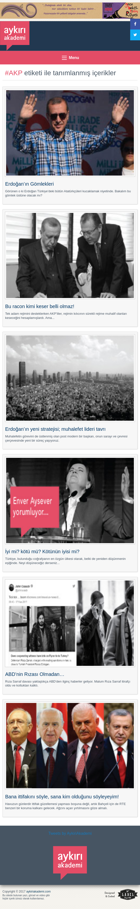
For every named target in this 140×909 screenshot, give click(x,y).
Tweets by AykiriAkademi (70, 833)
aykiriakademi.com (38, 891)
